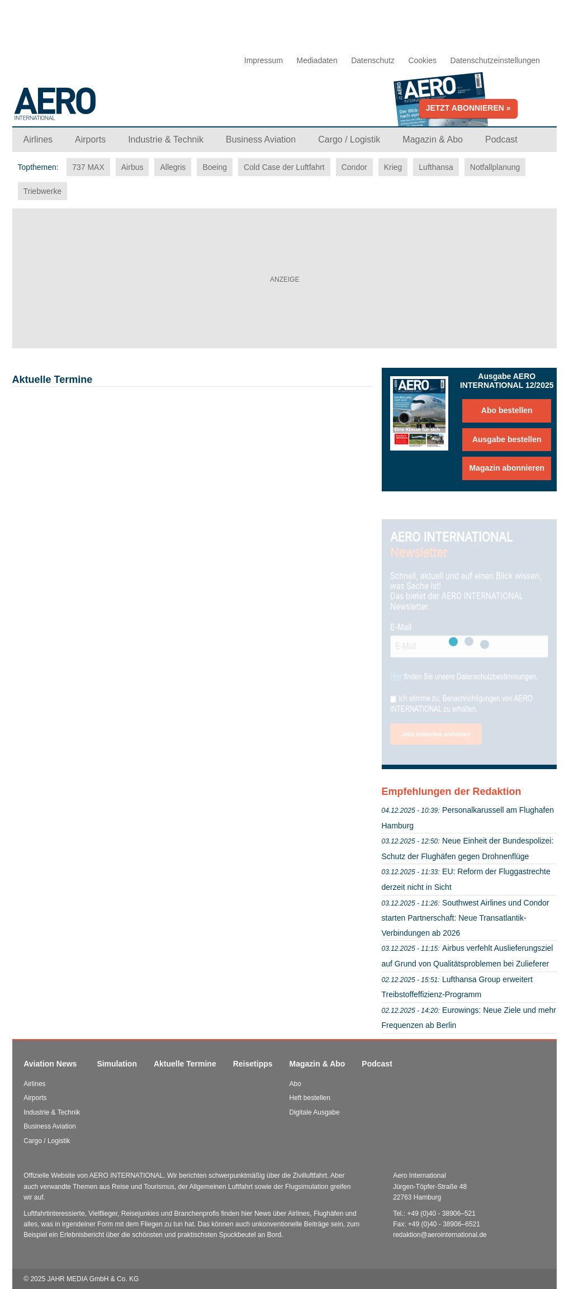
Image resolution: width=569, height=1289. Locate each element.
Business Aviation (49, 1126)
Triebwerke (42, 191)
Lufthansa (436, 167)
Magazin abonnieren (506, 467)
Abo (295, 1084)
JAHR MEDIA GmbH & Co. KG (93, 1279)
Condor (354, 167)
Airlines (34, 1084)
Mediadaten (317, 60)
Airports (34, 1098)
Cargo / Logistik (46, 1141)
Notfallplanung (495, 167)
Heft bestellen (310, 1098)
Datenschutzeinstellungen (494, 60)
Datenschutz (373, 60)
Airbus (132, 167)
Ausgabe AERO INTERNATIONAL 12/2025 (507, 381)
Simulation (117, 1063)
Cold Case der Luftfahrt (284, 167)
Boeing (214, 167)
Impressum (263, 60)
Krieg (393, 167)
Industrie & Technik (51, 1112)
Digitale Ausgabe (315, 1112)
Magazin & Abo (317, 1063)
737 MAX (88, 167)
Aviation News (50, 1063)
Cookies (422, 60)
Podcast (377, 1063)
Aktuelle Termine (185, 1063)
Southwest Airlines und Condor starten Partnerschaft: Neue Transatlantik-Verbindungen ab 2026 (465, 917)
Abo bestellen (507, 410)
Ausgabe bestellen (507, 439)
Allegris (173, 167)
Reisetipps (253, 1063)
